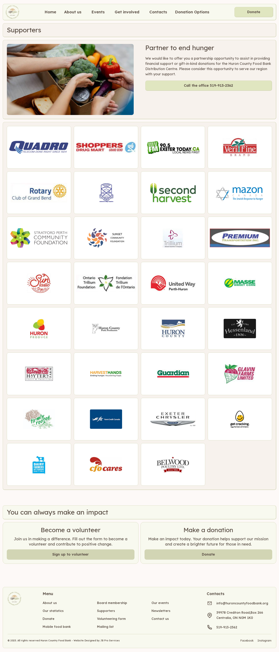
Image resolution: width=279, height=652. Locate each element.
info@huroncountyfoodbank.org (242, 603)
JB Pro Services (110, 640)
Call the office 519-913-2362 (208, 85)
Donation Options (192, 12)
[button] (73, 12)
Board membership (112, 603)
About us (50, 603)
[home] (12, 12)
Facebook (247, 640)
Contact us (160, 619)
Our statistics (53, 611)
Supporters (106, 611)
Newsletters (161, 611)
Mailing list (105, 627)
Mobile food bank (57, 627)
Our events (160, 603)
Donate (253, 12)
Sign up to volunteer (70, 554)
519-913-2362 (226, 627)
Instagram (264, 640)
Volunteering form (111, 619)
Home (50, 12)
